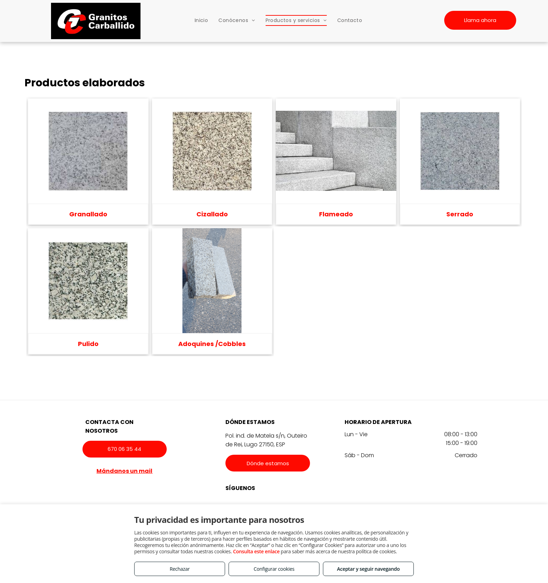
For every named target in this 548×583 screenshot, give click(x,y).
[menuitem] (201, 20)
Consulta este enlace (256, 551)
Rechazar (179, 569)
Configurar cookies (274, 569)
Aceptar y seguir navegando (368, 569)
